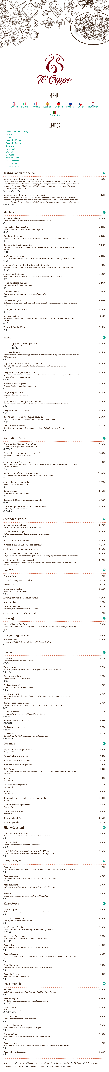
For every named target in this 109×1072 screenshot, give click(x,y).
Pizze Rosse (11, 163)
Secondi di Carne (14, 143)
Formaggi (10, 149)
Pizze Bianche (12, 166)
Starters (10, 134)
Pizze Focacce (12, 160)
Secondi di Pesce (13, 140)
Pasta (8, 137)
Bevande (10, 154)
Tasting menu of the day (17, 131)
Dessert (9, 152)
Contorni (10, 146)
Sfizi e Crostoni (13, 157)
